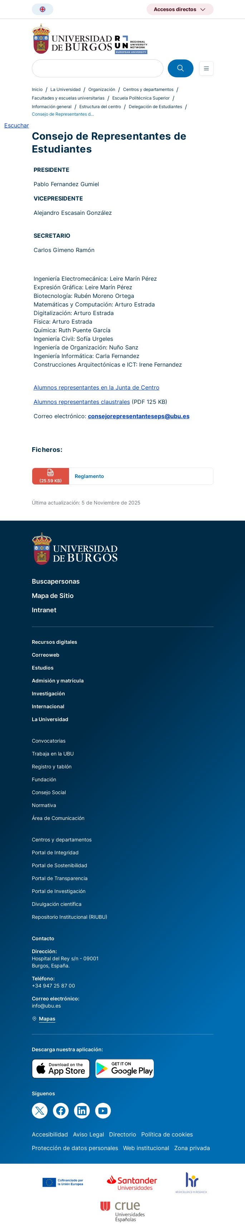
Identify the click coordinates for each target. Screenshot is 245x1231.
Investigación (48, 693)
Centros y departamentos (148, 89)
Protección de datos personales (75, 1148)
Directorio (122, 1134)
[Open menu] (206, 68)
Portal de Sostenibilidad (59, 865)
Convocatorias (48, 741)
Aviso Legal (88, 1134)
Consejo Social (49, 792)
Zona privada (192, 1148)
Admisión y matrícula (58, 680)
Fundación (44, 779)
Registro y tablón (52, 766)
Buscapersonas (56, 581)
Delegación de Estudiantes (155, 106)
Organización (101, 89)
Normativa (44, 805)
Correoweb (45, 655)
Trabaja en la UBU (53, 753)
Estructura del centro (100, 106)
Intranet (44, 610)
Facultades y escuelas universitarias (68, 98)
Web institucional (146, 1148)
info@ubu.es (46, 1006)
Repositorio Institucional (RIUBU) (69, 917)
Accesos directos (175, 9)
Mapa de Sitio (53, 595)
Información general (52, 106)
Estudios (43, 668)
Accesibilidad (50, 1134)
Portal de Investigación (58, 891)
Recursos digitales (54, 642)
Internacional (48, 706)
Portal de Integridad (55, 852)
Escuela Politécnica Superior (141, 98)
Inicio (37, 89)
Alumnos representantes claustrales (82, 401)
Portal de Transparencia (60, 878)
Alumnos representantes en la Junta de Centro (97, 387)
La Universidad (65, 89)
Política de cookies (167, 1134)
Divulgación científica (57, 904)
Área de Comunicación (58, 818)
